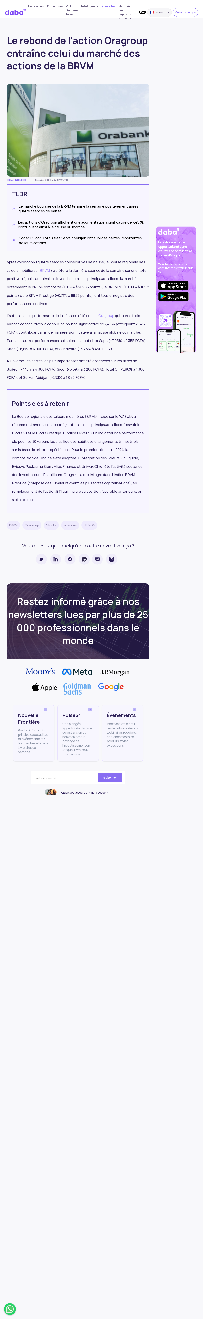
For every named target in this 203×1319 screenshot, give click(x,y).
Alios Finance (65, 466)
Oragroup (106, 315)
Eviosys (18, 466)
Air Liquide (129, 458)
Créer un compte (185, 12)
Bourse (23, 416)
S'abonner (110, 777)
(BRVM (44, 270)
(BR (88, 416)
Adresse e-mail (46, 778)
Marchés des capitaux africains (124, 12)
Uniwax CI (89, 466)
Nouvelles (108, 6)
